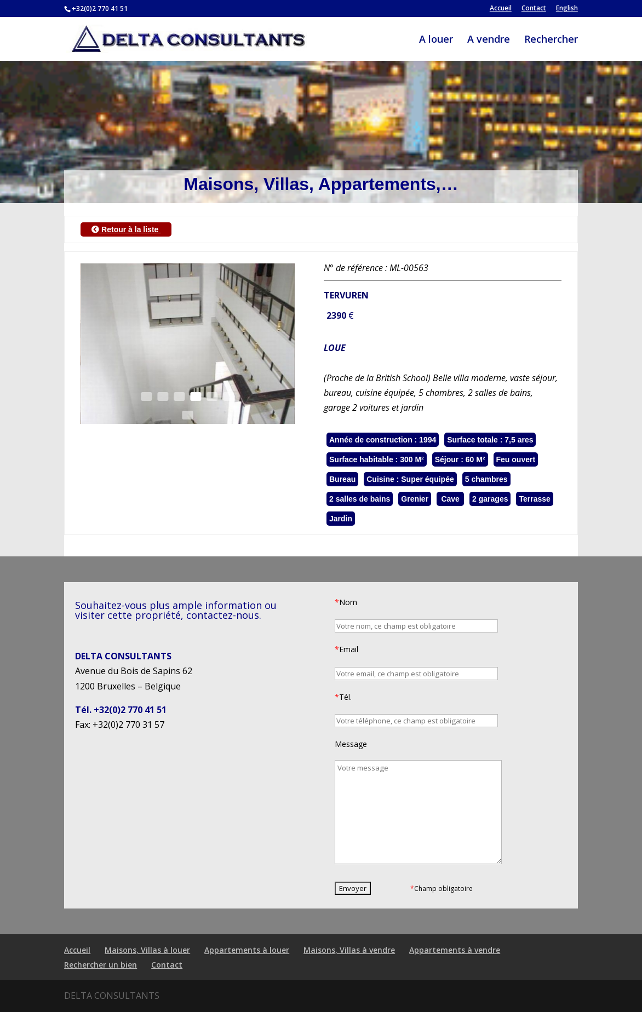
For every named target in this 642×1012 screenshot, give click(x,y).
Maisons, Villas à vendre (349, 950)
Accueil (501, 9)
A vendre (488, 40)
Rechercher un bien (100, 964)
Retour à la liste (125, 229)
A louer (436, 40)
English (567, 9)
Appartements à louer (246, 950)
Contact (533, 9)
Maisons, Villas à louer (147, 950)
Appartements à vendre (454, 950)
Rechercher (551, 40)
